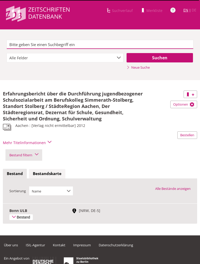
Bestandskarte (47, 173)
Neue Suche (138, 67)
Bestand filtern (23, 155)
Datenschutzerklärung (116, 245)
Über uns (11, 245)
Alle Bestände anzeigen (173, 188)
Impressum (82, 245)
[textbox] (100, 44)
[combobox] (65, 57)
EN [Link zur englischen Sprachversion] (185, 10)
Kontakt (59, 245)
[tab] (15, 174)
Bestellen (187, 135)
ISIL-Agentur (35, 245)
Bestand (15, 173)
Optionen (183, 104)
